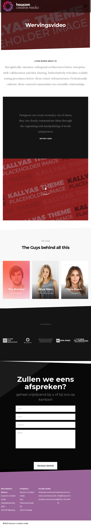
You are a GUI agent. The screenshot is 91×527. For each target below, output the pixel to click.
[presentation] (34, 454)
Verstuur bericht (45, 466)
